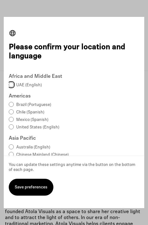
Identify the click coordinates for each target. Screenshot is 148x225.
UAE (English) (29, 85)
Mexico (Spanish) (32, 120)
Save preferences (31, 187)
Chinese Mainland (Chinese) (42, 155)
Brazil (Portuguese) (33, 105)
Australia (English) (33, 147)
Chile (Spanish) (30, 112)
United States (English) (37, 127)
